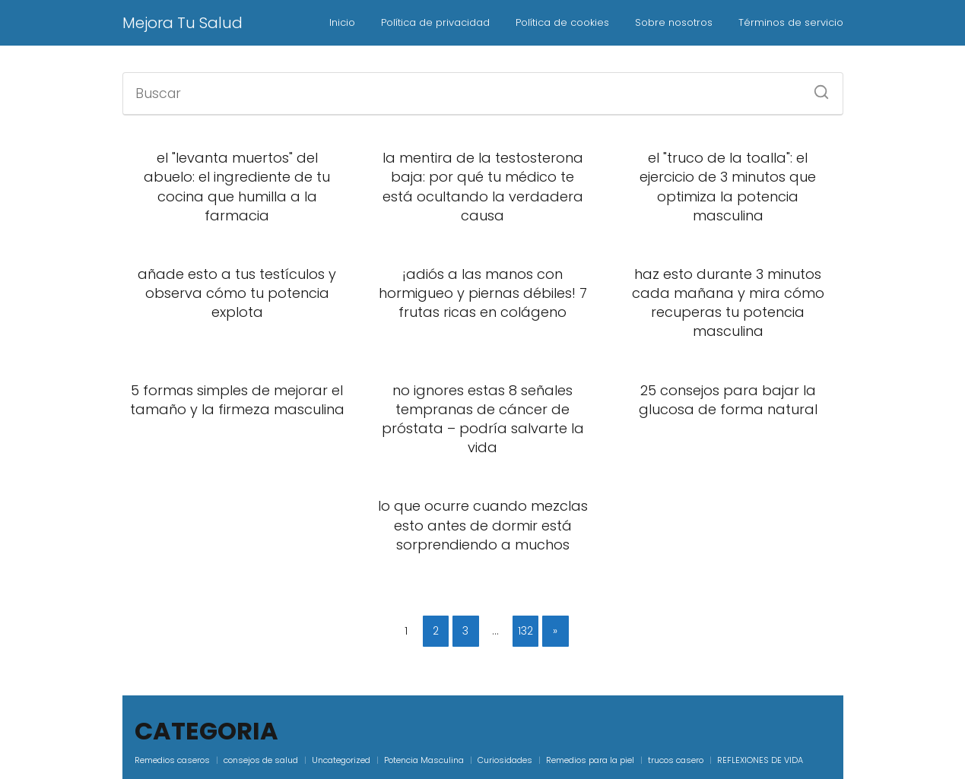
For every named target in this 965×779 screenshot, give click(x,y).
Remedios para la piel (590, 760)
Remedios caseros (172, 760)
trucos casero (675, 760)
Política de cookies (562, 22)
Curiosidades (505, 760)
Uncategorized (341, 760)
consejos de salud (261, 760)
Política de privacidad (435, 22)
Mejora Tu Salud (182, 22)
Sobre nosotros (674, 22)
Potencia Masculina (424, 760)
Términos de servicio (790, 22)
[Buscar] (816, 87)
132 (525, 630)
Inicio (342, 22)
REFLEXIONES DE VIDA (760, 760)
